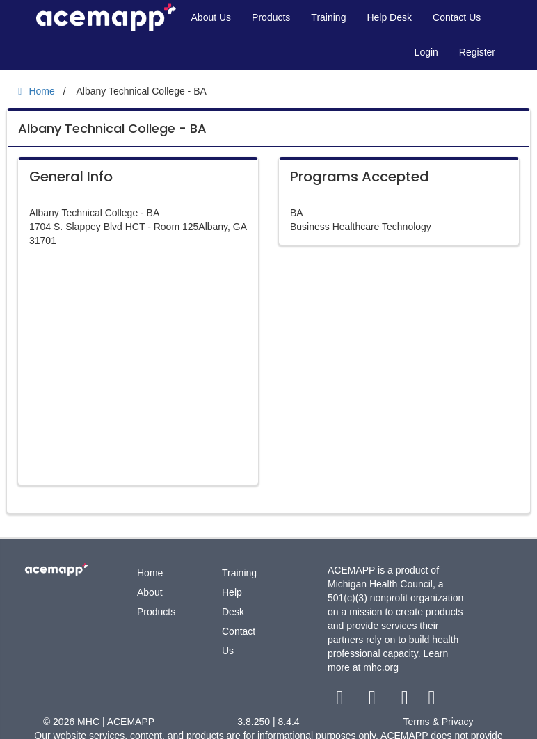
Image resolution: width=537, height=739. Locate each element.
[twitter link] (373, 700)
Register (477, 52)
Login (426, 52)
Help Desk (389, 17)
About (150, 592)
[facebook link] (341, 700)
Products (271, 17)
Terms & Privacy (438, 721)
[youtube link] (405, 700)
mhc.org (381, 667)
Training (328, 17)
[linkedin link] (431, 700)
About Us (211, 17)
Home (150, 572)
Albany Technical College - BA (112, 128)
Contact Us (457, 17)
